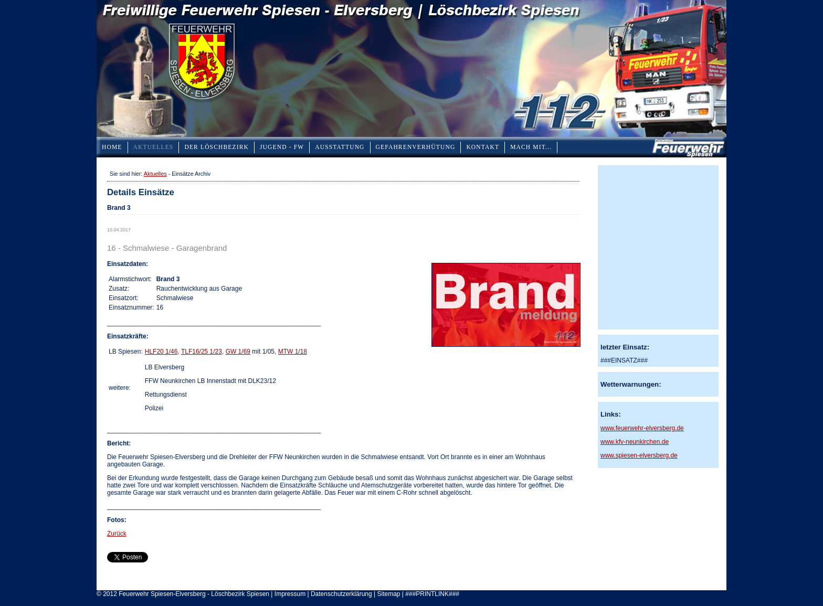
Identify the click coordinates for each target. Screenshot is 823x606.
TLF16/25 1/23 (201, 351)
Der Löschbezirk (216, 147)
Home (112, 147)
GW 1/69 (238, 351)
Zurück (116, 533)
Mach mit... (531, 147)
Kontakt (482, 147)
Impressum (290, 594)
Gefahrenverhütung (416, 147)
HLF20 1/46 (161, 351)
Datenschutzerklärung (341, 594)
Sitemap (388, 594)
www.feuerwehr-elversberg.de (642, 428)
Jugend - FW (282, 147)
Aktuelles (153, 147)
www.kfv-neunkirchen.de (634, 441)
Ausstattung (339, 147)
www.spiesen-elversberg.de (639, 455)
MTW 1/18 (292, 351)
